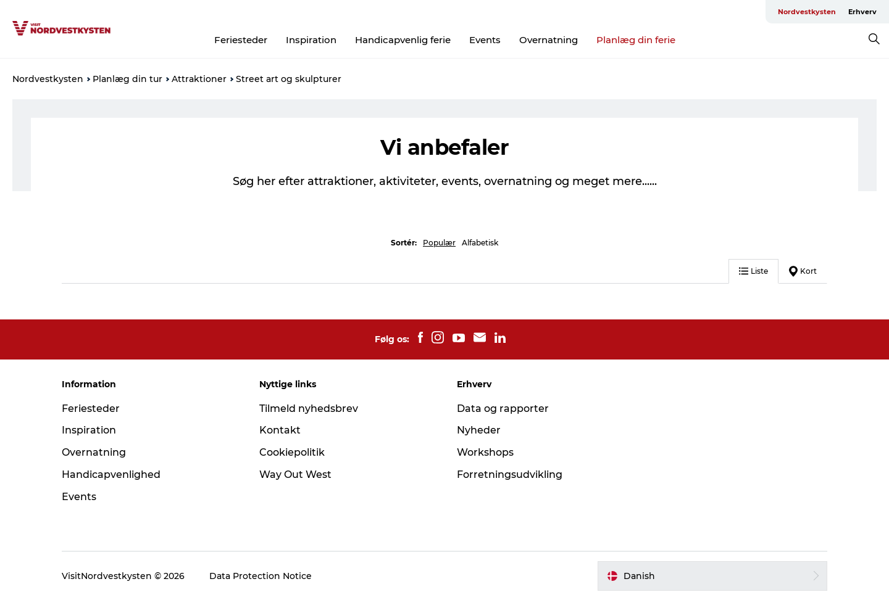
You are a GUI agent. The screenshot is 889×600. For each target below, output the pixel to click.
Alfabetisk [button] (480, 242)
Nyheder (479, 430)
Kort (803, 271)
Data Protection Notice (260, 576)
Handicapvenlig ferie (403, 40)
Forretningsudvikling (509, 474)
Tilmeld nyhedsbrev (308, 408)
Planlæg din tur (127, 78)
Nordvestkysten (807, 11)
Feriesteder (240, 40)
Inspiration (311, 40)
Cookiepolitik (292, 452)
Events (485, 40)
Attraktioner (199, 78)
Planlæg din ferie (635, 40)
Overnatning (548, 40)
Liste (753, 271)
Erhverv (862, 11)
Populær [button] (439, 242)
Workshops (485, 452)
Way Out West (295, 474)
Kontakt (280, 430)
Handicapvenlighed (111, 474)
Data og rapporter (503, 408)
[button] (712, 576)
